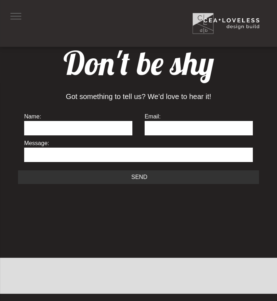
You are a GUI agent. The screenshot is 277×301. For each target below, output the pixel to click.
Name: (32, 116)
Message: (36, 143)
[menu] (15, 16)
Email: (153, 116)
